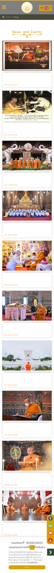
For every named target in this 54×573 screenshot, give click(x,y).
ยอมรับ (27, 567)
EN (45, 8)
